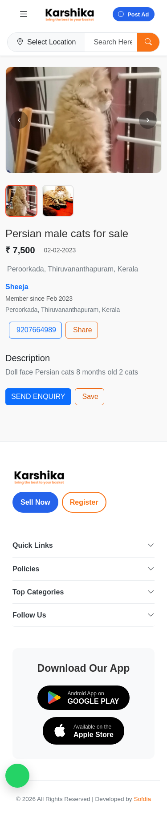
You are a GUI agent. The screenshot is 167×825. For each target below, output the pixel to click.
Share (82, 330)
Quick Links (83, 545)
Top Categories (83, 592)
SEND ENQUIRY (38, 396)
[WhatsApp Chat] (17, 776)
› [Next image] (147, 119)
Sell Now (35, 502)
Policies (83, 569)
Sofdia (142, 799)
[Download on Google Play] (83, 698)
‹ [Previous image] (18, 119)
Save (90, 396)
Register (84, 502)
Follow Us (83, 615)
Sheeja (17, 287)
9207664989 (36, 330)
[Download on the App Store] (83, 731)
